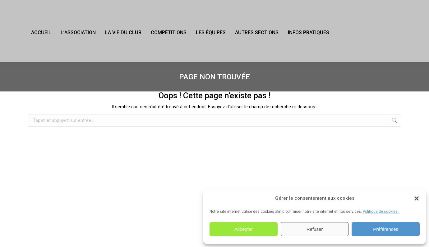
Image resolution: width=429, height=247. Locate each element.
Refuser (315, 229)
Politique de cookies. (381, 211)
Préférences (385, 229)
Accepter (243, 229)
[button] (416, 198)
